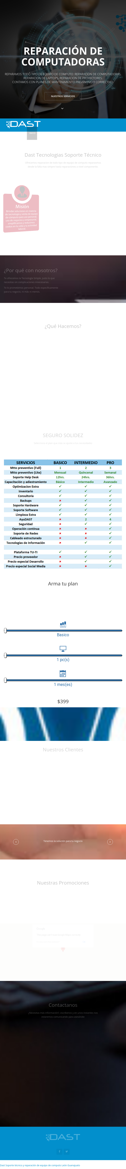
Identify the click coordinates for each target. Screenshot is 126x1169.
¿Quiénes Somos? (48, 133)
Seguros (86, 133)
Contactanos (113, 133)
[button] (16, 842)
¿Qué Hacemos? (69, 133)
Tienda (98, 133)
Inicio (32, 133)
